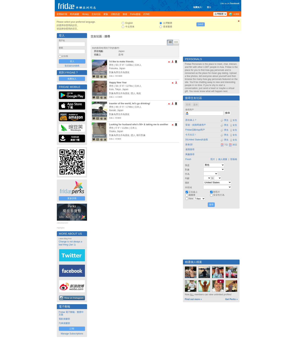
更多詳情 (71, 198)
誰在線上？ (191, 120)
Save (201, 24)
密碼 (61, 48)
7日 (224, 144)
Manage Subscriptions (72, 333)
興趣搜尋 (189, 154)
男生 (224, 120)
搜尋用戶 (189, 109)
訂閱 (72, 328)
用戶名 (62, 40)
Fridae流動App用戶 (195, 129)
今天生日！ (191, 134)
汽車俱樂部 (64, 323)
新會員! (189, 144)
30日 (233, 144)
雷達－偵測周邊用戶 (195, 125)
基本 (195, 104)
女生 (233, 120)
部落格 (233, 159)
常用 (188, 104)
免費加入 (71, 78)
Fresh (188, 159)
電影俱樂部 (64, 319)
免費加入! (197, 7)
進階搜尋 (189, 149)
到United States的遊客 (196, 139)
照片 (212, 159)
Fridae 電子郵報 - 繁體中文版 (71, 313)
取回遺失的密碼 (72, 66)
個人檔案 (222, 159)
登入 (209, 7)
